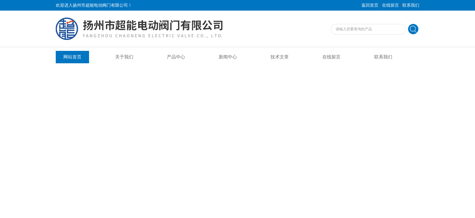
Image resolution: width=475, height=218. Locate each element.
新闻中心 (228, 56)
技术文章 (280, 56)
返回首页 (369, 5)
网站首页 (72, 56)
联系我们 (410, 5)
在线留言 (390, 5)
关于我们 (124, 56)
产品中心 (176, 56)
